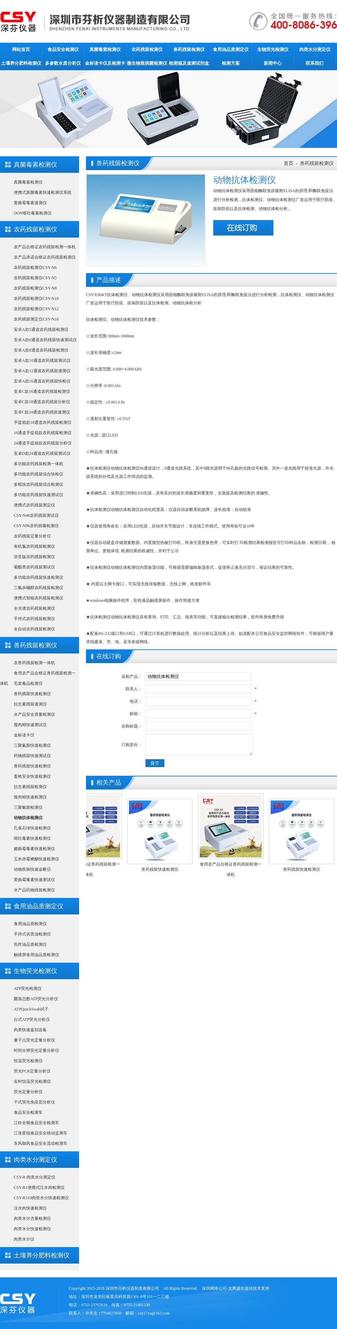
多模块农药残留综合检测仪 (38, 484)
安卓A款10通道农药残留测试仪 (42, 360)
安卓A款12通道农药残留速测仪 (42, 370)
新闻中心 (273, 63)
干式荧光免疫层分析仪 (34, 1102)
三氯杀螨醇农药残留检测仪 (38, 587)
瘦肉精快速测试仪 (30, 724)
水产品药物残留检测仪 (34, 890)
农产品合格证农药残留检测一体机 (45, 246)
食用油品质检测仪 (30, 923)
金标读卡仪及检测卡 (105, 63)
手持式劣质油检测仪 (32, 934)
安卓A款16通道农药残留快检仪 (42, 381)
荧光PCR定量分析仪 (32, 1071)
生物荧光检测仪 (273, 49)
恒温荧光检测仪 (28, 1060)
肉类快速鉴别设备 (30, 1029)
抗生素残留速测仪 (30, 704)
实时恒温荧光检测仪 (32, 1081)
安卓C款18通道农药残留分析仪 (42, 401)
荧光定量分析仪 (28, 1091)
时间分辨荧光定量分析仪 (36, 1050)
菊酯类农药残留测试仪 (34, 567)
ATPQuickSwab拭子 (31, 1009)
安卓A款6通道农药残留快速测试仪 (45, 339)
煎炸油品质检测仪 (30, 944)
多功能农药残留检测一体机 (38, 463)
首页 (288, 163)
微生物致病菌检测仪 (147, 63)
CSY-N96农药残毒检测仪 (36, 525)
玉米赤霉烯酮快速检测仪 (36, 859)
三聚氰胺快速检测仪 (32, 745)
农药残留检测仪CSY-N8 (35, 288)
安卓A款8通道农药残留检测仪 (41, 350)
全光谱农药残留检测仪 (34, 608)
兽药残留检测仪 (189, 49)
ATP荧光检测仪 (28, 988)
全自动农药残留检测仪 (34, 629)
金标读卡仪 (24, 735)
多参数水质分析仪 (63, 63)
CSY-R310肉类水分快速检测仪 (41, 1197)
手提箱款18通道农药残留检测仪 (43, 422)
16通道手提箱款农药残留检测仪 (43, 432)
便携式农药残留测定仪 (34, 505)
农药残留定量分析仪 (32, 536)
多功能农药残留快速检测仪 (38, 577)
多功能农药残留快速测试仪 (38, 494)
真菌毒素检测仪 (105, 49)
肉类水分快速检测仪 (32, 1228)
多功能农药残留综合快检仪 (38, 474)
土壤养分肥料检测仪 (21, 63)
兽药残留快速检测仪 (32, 693)
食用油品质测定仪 (231, 49)
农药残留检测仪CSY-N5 (35, 277)
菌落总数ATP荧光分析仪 (36, 998)
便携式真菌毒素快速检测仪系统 (43, 192)
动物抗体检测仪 (28, 817)
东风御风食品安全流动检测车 (40, 1143)
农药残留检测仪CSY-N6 (35, 267)
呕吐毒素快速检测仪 (32, 838)
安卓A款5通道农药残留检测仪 (41, 329)
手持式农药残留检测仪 (34, 618)
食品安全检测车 (28, 1112)
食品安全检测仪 (63, 49)
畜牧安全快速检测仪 (32, 776)
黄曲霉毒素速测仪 (30, 202)
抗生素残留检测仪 (30, 786)
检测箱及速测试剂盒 (189, 63)
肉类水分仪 (24, 1239)
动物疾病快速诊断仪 (32, 869)
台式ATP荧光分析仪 (32, 1019)
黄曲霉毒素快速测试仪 (34, 879)
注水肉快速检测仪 (30, 1208)
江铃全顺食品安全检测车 (36, 1122)
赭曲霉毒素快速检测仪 (34, 848)
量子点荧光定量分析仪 (34, 1040)
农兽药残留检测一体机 (34, 662)
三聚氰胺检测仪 (28, 807)
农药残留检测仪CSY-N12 (36, 308)
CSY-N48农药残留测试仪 (36, 515)
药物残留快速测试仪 (32, 755)
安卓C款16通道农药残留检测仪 (42, 391)
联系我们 (315, 63)
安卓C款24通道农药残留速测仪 (42, 412)
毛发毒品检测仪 (28, 683)
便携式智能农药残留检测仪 (38, 598)
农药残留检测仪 (147, 49)
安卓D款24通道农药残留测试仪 (42, 453)
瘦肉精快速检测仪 (30, 797)
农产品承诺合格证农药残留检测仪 (45, 257)
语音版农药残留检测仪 (34, 556)
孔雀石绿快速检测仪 (32, 828)
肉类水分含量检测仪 (32, 1218)
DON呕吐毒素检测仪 (33, 213)
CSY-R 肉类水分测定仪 (34, 1177)
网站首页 (21, 49)
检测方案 (231, 63)
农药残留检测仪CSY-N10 (36, 298)
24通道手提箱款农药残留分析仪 (43, 443)
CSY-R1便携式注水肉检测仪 (39, 1187)
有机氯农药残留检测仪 (34, 546)
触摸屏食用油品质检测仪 (36, 954)
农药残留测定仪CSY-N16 (36, 319)
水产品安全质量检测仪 (34, 714)
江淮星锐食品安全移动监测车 (40, 1133)
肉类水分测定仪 (314, 49)
